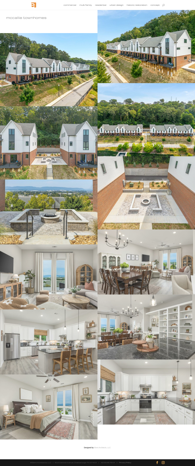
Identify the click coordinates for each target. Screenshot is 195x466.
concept (155, 5)
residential (100, 5)
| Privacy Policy (123, 463)
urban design (116, 5)
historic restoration (137, 5)
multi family (85, 5)
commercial (70, 5)
